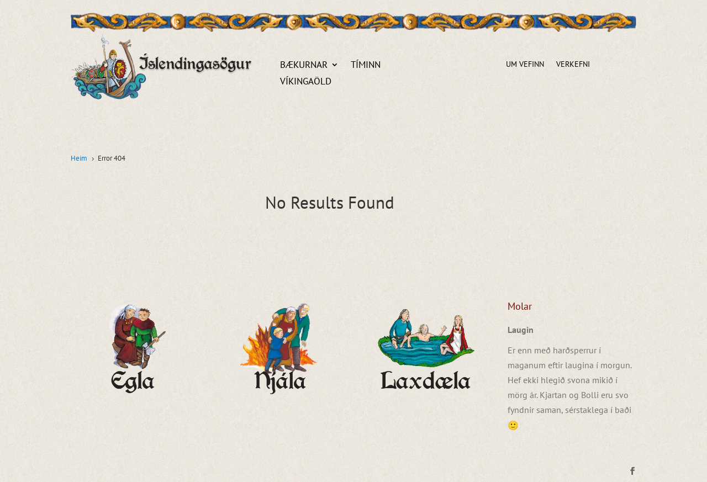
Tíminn (366, 66)
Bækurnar (304, 66)
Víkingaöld (305, 82)
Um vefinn (525, 64)
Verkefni (573, 64)
